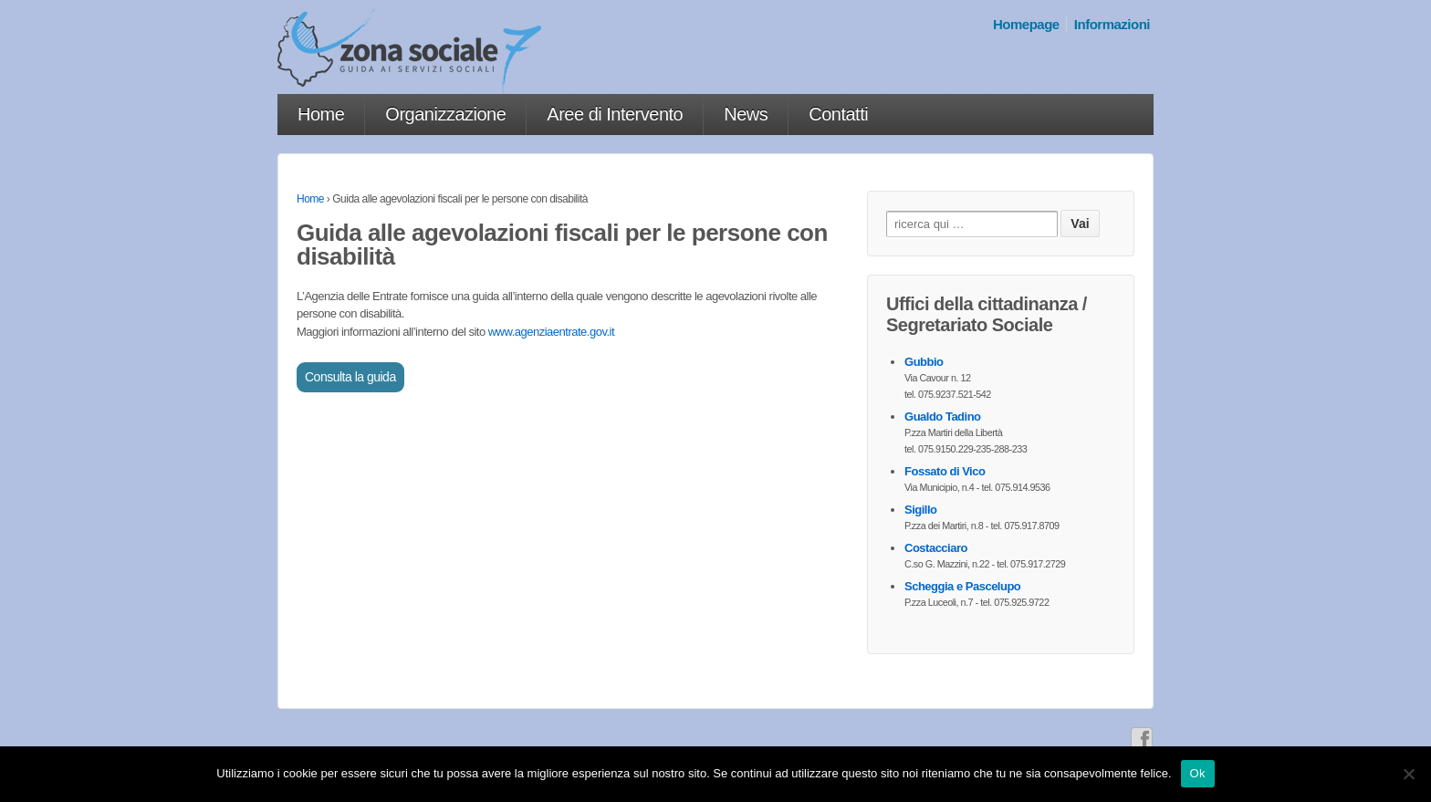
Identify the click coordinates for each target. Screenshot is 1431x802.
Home (321, 114)
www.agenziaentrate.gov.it (551, 332)
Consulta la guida (350, 377)
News (746, 114)
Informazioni (1112, 24)
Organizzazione (445, 114)
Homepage (1026, 24)
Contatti (838, 114)
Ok (1198, 773)
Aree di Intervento (615, 114)
